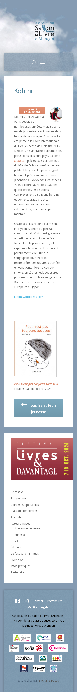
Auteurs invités (20, 523)
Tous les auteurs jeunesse (39, 408)
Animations (18, 517)
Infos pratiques (21, 566)
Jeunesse (20, 535)
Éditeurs (16, 547)
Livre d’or (17, 560)
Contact (38, 601)
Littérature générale (27, 528)
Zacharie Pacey (49, 680)
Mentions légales (38, 607)
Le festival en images (25, 553)
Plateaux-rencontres (24, 511)
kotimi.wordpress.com (29, 297)
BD (16, 541)
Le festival (17, 492)
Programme (19, 498)
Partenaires (18, 572)
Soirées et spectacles (25, 505)
